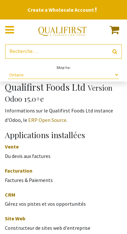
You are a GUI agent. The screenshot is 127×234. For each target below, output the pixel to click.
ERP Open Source (47, 120)
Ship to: (63, 67)
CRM (10, 194)
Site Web (15, 218)
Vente (12, 146)
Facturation (18, 170)
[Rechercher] (114, 51)
